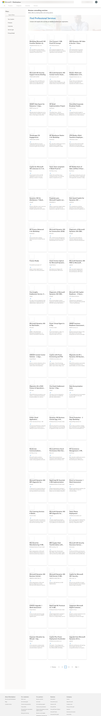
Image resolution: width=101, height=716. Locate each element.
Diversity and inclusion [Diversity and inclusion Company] (71, 711)
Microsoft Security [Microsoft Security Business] (53, 701)
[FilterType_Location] (6, 19)
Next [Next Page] (76, 667)
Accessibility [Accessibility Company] (69, 714)
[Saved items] (78, 2)
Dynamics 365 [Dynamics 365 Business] (53, 704)
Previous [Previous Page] (54, 667)
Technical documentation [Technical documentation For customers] (26, 704)
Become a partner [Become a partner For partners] (39, 699)
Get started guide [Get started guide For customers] (24, 701)
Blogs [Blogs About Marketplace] (6, 701)
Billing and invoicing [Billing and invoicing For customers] (25, 713)
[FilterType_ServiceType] (6, 29)
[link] (37, 49)
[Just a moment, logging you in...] (96, 2)
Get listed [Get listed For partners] (38, 701)
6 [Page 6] (62, 667)
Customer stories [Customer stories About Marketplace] (8, 704)
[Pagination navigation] (64, 668)
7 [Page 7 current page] (65, 667)
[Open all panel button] (4, 5)
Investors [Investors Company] (68, 709)
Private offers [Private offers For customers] (23, 706)
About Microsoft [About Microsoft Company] (70, 701)
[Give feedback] (74, 2)
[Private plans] (80, 2)
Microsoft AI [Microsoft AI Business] (52, 699)
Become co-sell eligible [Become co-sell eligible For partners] (40, 713)
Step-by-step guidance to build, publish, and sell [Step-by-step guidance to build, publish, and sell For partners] (42, 710)
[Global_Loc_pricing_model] (6, 33)
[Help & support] (76, 2)
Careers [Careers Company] (68, 699)
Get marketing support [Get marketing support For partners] (40, 704)
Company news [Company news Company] (69, 704)
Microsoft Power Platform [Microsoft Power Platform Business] (55, 709)
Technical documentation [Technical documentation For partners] (41, 706)
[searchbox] (17, 15)
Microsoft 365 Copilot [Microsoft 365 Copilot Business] (54, 714)
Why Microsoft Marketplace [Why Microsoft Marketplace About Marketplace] (10, 699)
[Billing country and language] (87, 2)
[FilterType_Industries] (6, 26)
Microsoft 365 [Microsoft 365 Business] (53, 706)
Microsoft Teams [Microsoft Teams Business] (53, 711)
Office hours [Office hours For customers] (23, 699)
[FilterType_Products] (6, 22)
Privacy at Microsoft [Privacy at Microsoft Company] (70, 706)
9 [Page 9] (72, 667)
